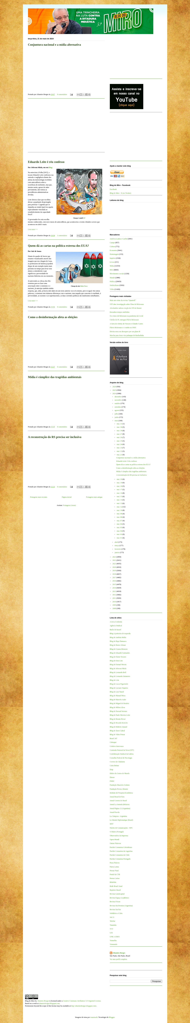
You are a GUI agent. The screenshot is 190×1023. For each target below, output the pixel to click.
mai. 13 (119, 503)
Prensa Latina (115, 878)
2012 (114, 595)
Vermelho (113, 940)
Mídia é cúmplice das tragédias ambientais (55, 377)
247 (84, 218)
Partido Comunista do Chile (120, 855)
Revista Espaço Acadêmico (119, 898)
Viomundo (113, 944)
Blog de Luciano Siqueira (119, 688)
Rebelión (113, 882)
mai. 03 (119, 534)
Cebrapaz (113, 742)
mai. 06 (119, 524)
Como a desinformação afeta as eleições (53, 317)
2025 (114, 390)
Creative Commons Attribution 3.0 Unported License (82, 1001)
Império (112, 258)
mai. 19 (119, 483)
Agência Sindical (116, 626)
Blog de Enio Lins (116, 661)
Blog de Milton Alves (117, 707)
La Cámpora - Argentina (118, 816)
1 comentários (62, 235)
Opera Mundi (114, 839)
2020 (114, 567)
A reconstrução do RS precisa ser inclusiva (54, 437)
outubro (117, 403)
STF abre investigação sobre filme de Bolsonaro (127, 304)
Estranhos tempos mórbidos (119, 312)
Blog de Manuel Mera (117, 696)
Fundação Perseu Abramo (119, 789)
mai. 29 (119, 431)
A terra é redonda (116, 622)
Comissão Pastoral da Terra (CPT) (122, 750)
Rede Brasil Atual (116, 886)
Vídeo (112, 289)
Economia (113, 250)
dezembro (118, 397)
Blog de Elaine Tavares (118, 657)
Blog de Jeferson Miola (118, 668)
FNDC (112, 781)
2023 (114, 557)
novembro (118, 400)
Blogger (111, 1017)
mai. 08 (119, 517)
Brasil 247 (113, 738)
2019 (114, 571)
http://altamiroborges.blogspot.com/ (83, 1006)
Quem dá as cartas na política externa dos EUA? (58, 245)
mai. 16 (119, 493)
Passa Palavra (115, 863)
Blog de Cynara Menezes (119, 649)
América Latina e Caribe (118, 239)
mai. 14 (119, 500)
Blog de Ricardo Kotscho (119, 723)
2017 (114, 577)
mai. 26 (119, 437)
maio (117, 421)
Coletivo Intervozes (117, 746)
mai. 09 (119, 514)
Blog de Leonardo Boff (118, 672)
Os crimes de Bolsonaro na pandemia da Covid (126, 316)
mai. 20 (119, 479)
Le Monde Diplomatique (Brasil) (121, 820)
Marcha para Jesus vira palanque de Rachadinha (127, 335)
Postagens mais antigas (94, 497)
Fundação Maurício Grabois (120, 785)
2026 (114, 387)
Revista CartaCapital (117, 894)
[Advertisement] (66, 127)
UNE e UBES (115, 937)
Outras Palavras (115, 843)
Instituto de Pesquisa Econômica (121, 793)
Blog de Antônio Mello (118, 637)
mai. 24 (119, 444)
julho (117, 414)
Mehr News (84, 286)
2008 (114, 608)
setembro (118, 407)
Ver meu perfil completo (118, 959)
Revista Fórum (115, 902)
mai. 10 (119, 510)
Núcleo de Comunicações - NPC (121, 828)
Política (112, 281)
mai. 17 (119, 490)
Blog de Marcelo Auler (118, 700)
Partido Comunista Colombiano (121, 847)
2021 (114, 564)
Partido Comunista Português (120, 859)
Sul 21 (112, 917)
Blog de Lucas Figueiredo (119, 684)
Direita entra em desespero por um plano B (125, 331)
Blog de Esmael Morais (118, 664)
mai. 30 (119, 427)
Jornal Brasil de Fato (117, 797)
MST (111, 824)
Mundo (112, 278)
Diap (111, 770)
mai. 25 (119, 441)
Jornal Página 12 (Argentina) (120, 808)
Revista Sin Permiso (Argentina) (121, 906)
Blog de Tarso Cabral (117, 731)
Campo (112, 243)
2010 (114, 602)
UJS (111, 933)
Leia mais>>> (33, 229)
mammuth (94, 1017)
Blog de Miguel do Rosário (119, 703)
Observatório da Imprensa (119, 836)
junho (117, 417)
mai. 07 (119, 521)
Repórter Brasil (115, 890)
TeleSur (112, 921)
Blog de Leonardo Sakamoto (120, 676)
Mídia (112, 266)
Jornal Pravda (115, 812)
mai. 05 (119, 527)
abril (116, 542)
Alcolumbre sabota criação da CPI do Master (126, 308)
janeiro (117, 552)
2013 (114, 591)
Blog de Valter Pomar (117, 734)
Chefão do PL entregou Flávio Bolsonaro (124, 320)
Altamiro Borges (119, 953)
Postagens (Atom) (69, 505)
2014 (114, 588)
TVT (111, 929)
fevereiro (118, 549)
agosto (117, 410)
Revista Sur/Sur (115, 909)
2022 (114, 560)
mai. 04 (119, 531)
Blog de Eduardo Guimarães (120, 653)
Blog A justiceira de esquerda (120, 633)
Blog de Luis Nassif (117, 692)
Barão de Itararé (115, 630)
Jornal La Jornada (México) (119, 804)
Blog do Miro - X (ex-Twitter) (120, 193)
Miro (111, 270)
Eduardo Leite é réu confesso (46, 161)
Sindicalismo (114, 285)
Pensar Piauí (114, 871)
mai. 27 (119, 434)
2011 (114, 598)
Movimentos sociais (117, 274)
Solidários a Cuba (116, 913)
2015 (114, 584)
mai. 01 (119, 538)
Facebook (113, 189)
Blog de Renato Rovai (117, 719)
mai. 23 (119, 448)
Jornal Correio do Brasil (118, 801)
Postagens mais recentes (38, 497)
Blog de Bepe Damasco (118, 641)
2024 (114, 393)
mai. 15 (119, 496)
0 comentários (62, 94)
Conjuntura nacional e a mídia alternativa (54, 44)
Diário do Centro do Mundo (120, 773)
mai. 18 (119, 486)
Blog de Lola (114, 680)
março (117, 545)
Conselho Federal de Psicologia (121, 758)
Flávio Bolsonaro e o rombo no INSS (123, 328)
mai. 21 (119, 455)
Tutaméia (113, 925)
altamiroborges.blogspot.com (49, 1003)
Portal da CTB (115, 874)
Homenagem (114, 254)
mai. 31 (119, 424)
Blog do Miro (30, 1001)
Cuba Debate (114, 766)
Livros (112, 262)
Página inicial (66, 497)
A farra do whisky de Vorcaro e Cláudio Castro (126, 324)
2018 (114, 574)
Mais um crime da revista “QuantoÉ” (123, 300)
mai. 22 (119, 451)
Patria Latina (114, 867)
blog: (51, 167)
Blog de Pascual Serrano (118, 711)
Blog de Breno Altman (118, 645)
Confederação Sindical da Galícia (122, 754)
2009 (114, 605)
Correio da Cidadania (117, 762)
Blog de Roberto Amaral (118, 727)
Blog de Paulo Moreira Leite (120, 715)
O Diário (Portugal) (117, 832)
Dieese (112, 777)
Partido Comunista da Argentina (121, 851)
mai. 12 (119, 507)
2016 (114, 581)
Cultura (112, 247)
